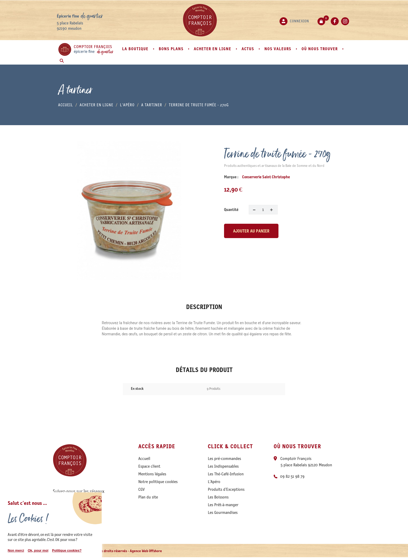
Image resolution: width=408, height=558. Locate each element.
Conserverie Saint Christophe (266, 177)
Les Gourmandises (223, 512)
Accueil (144, 458)
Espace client (149, 466)
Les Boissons (218, 497)
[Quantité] (263, 209)
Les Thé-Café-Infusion (226, 474)
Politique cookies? (66, 550)
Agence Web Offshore (146, 551)
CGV (141, 489)
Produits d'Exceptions (226, 489)
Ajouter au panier (251, 231)
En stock (137, 388)
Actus (248, 48)
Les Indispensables (223, 466)
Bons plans (172, 48)
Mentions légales (152, 474)
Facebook (334, 21)
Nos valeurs (278, 48)
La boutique (136, 48)
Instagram (345, 21)
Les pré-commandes (224, 458)
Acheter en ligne (213, 48)
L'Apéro (214, 481)
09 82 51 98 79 (292, 476)
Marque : (231, 177)
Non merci (16, 550)
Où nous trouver (320, 48)
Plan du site (148, 497)
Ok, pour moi (38, 550)
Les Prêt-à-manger (223, 504)
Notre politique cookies (158, 481)
